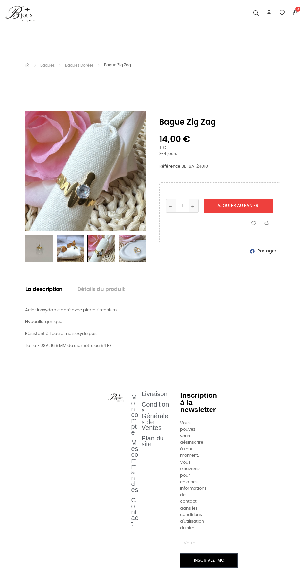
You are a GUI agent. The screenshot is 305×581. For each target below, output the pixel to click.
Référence (169, 166)
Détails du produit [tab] (101, 289)
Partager (266, 251)
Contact (134, 512)
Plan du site (153, 441)
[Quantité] (182, 205)
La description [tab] (44, 289)
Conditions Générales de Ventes (155, 416)
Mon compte (134, 415)
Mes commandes (134, 466)
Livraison (155, 393)
